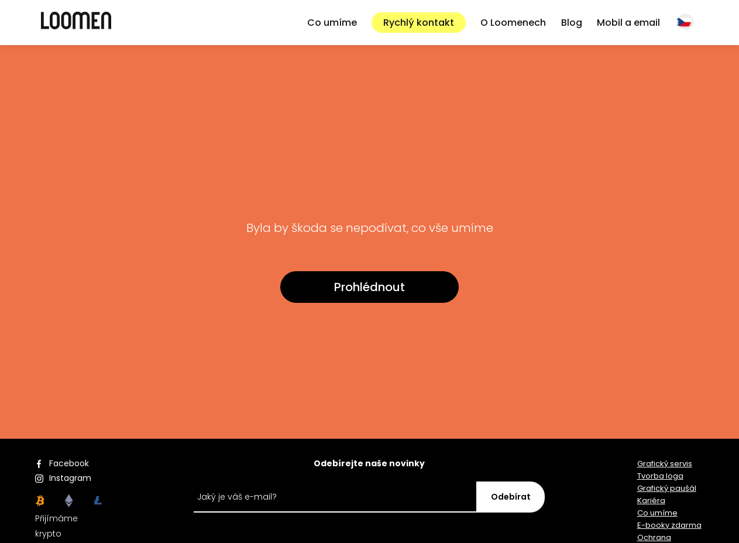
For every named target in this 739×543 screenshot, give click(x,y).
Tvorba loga (660, 475)
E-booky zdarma (669, 525)
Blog (571, 22)
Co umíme (332, 22)
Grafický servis (664, 463)
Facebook (69, 463)
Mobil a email (628, 22)
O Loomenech (513, 22)
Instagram (70, 478)
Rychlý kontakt (418, 22)
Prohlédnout (369, 287)
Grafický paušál (666, 488)
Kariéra (651, 500)
